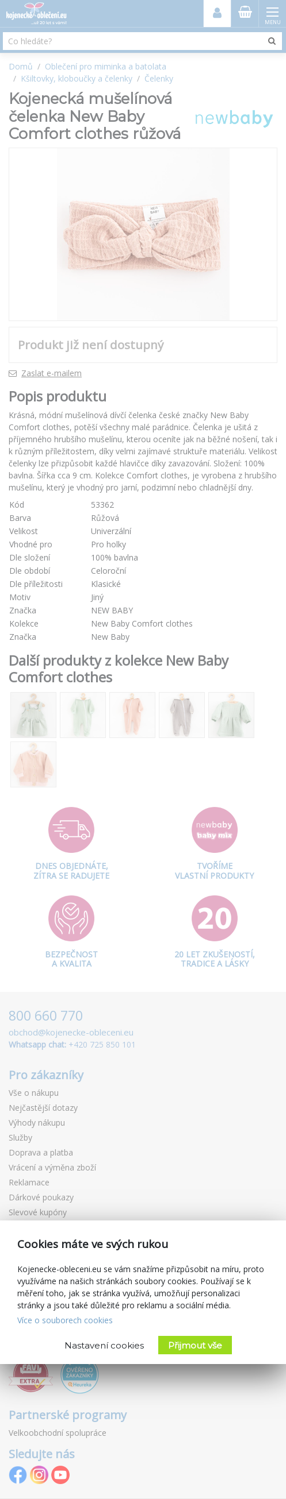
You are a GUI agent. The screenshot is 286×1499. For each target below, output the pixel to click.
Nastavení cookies (104, 1345)
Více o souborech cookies (65, 1320)
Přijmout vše (195, 1345)
